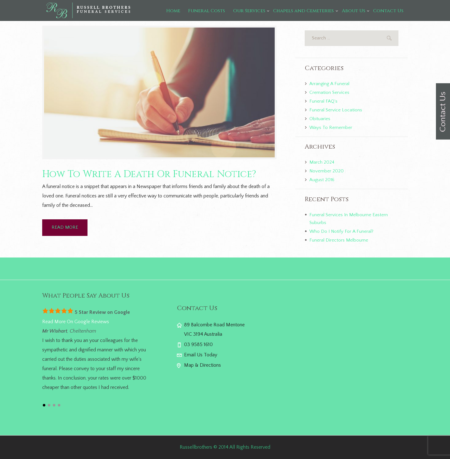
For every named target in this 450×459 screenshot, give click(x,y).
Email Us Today (200, 355)
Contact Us (388, 11)
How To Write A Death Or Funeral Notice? (149, 174)
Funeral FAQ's (323, 101)
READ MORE (65, 227)
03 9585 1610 (198, 344)
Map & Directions (202, 365)
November (326, 171)
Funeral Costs (206, 11)
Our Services (249, 11)
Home (173, 11)
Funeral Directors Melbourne (338, 240)
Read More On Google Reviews (75, 321)
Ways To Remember (330, 127)
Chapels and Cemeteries (303, 11)
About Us (353, 11)
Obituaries (319, 118)
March (321, 162)
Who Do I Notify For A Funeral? (341, 231)
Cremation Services (329, 92)
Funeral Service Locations (335, 110)
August (321, 179)
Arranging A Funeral (329, 83)
